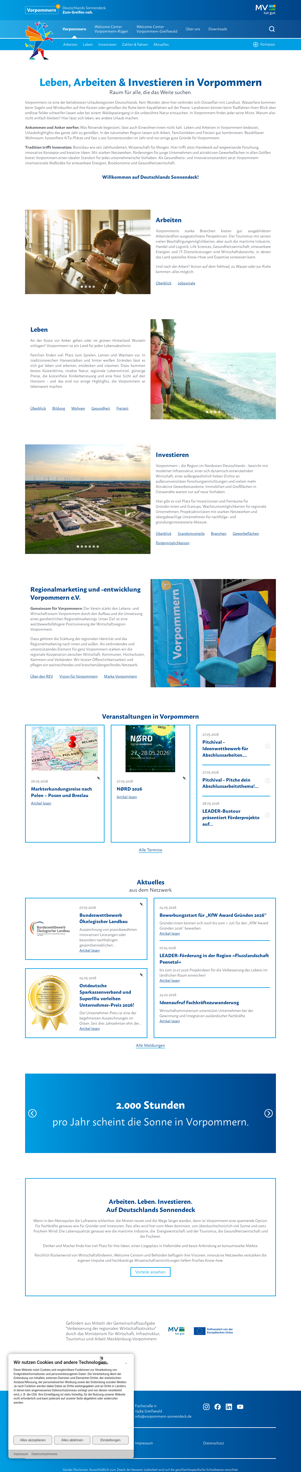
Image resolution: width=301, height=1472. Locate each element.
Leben (88, 44)
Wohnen (78, 408)
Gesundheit (100, 408)
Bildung (58, 408)
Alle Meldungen (150, 1039)
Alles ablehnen (72, 1440)
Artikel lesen (41, 803)
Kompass (264, 44)
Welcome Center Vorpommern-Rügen (111, 29)
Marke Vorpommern (120, 676)
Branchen (218, 533)
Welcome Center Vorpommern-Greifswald (156, 29)
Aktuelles (161, 44)
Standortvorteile (191, 533)
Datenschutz (213, 1443)
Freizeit (122, 408)
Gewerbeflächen (246, 533)
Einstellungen (110, 1440)
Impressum (144, 1443)
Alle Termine (150, 843)
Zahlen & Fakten (135, 44)
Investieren (107, 44)
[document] (71, 1397)
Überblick (163, 283)
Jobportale (186, 283)
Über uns (193, 29)
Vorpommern (74, 29)
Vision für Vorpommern (78, 676)
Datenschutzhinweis (44, 1454)
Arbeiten (70, 44)
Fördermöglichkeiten (172, 543)
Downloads (217, 29)
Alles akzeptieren (33, 1440)
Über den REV (41, 676)
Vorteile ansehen (150, 1265)
